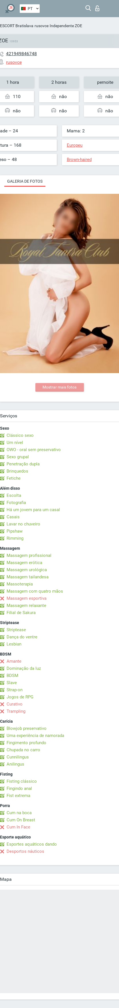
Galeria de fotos (25, 181)
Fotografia (16, 502)
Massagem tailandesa (28, 576)
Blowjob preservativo (27, 728)
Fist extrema (18, 795)
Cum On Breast (21, 819)
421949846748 (21, 53)
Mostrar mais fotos (59, 387)
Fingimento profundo (26, 742)
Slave (12, 682)
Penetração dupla (23, 464)
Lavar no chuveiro (23, 524)
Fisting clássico (22, 781)
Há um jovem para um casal (33, 509)
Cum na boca (19, 812)
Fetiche (14, 478)
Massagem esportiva (27, 598)
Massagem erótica (24, 562)
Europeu (74, 145)
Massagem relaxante (26, 605)
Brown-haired (79, 159)
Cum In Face (18, 827)
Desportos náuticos (25, 851)
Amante (14, 661)
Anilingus (15, 764)
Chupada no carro (23, 749)
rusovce (42, 25)
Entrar (97, 8)
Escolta (14, 495)
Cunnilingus (18, 757)
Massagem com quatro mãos (35, 591)
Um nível (15, 442)
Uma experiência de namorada (35, 735)
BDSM (12, 675)
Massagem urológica (27, 569)
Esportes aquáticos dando (32, 844)
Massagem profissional (29, 555)
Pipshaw (15, 531)
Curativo (15, 704)
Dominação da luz (24, 668)
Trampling (16, 711)
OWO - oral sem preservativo (34, 449)
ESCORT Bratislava (16, 25)
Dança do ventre (22, 637)
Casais (13, 516)
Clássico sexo (20, 435)
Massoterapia (20, 584)
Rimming (15, 538)
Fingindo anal (19, 788)
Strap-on (15, 689)
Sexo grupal (18, 456)
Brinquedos (17, 471)
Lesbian (14, 644)
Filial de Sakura (21, 612)
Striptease (16, 629)
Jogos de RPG (20, 697)
